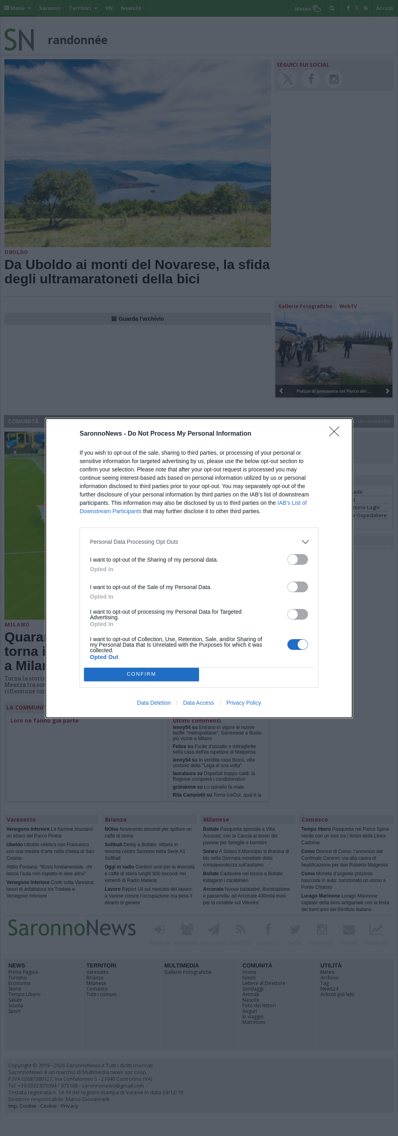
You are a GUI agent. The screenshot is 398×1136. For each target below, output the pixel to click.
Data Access (198, 703)
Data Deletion (154, 703)
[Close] (336, 434)
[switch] (297, 559)
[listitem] (199, 542)
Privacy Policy (243, 703)
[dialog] (199, 568)
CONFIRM (141, 674)
